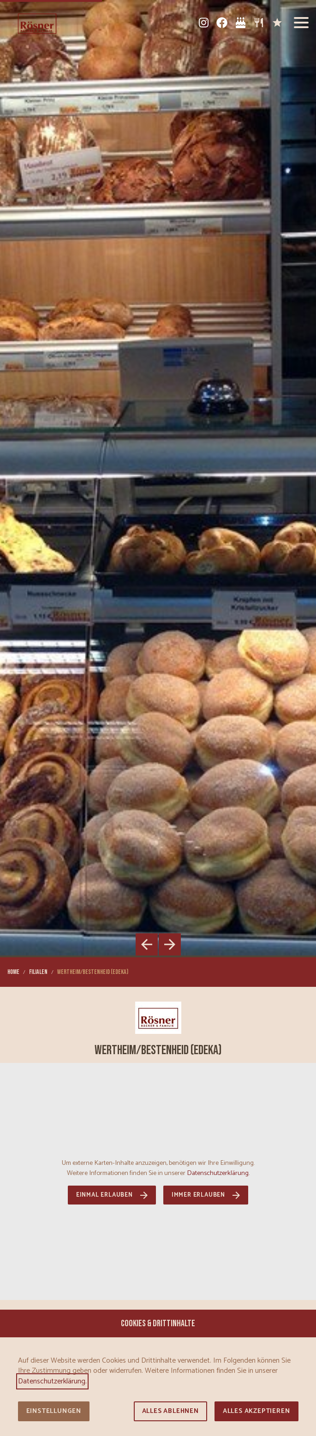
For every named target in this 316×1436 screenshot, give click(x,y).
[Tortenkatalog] (240, 22)
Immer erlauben (198, 1195)
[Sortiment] (258, 22)
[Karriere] (277, 22)
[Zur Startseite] (37, 23)
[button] (301, 22)
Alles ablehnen (170, 1411)
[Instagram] (203, 22)
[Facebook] (221, 22)
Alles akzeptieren (256, 1411)
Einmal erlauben (104, 1195)
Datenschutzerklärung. (218, 1173)
